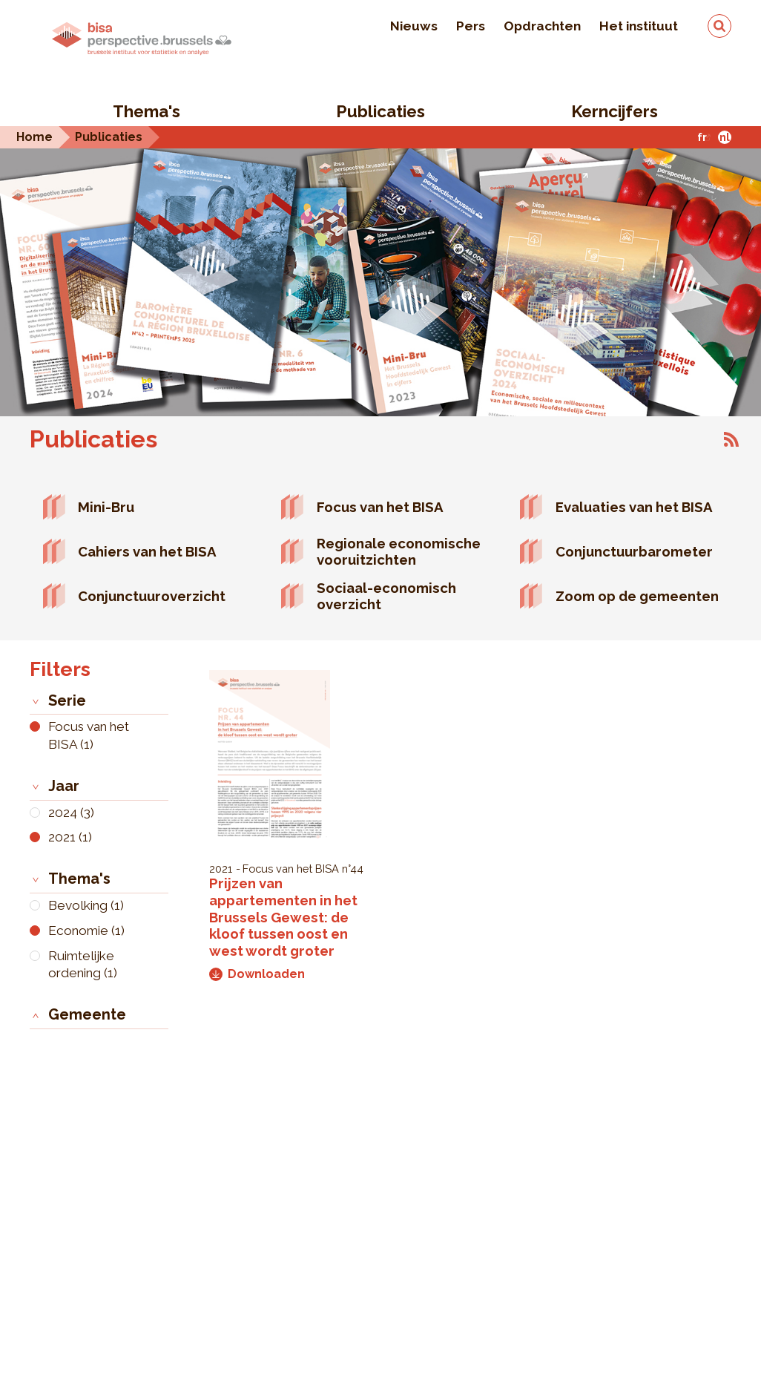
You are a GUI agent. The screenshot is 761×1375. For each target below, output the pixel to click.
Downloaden (257, 974)
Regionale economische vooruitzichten (399, 551)
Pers (470, 26)
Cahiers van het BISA (147, 551)
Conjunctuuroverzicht (151, 596)
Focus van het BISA (380, 507)
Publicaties (380, 111)
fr (702, 137)
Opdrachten (542, 26)
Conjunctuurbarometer (634, 551)
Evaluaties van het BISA (634, 507)
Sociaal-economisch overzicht (386, 596)
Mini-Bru (106, 507)
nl (724, 137)
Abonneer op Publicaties (731, 439)
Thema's (146, 111)
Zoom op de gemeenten (637, 596)
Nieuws (414, 26)
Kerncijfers (614, 111)
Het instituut (638, 26)
